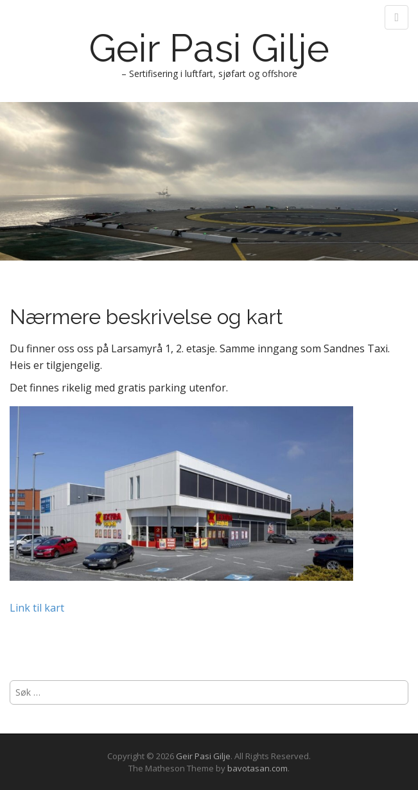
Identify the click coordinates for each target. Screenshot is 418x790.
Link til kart (37, 608)
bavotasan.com (257, 768)
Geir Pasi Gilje (209, 48)
